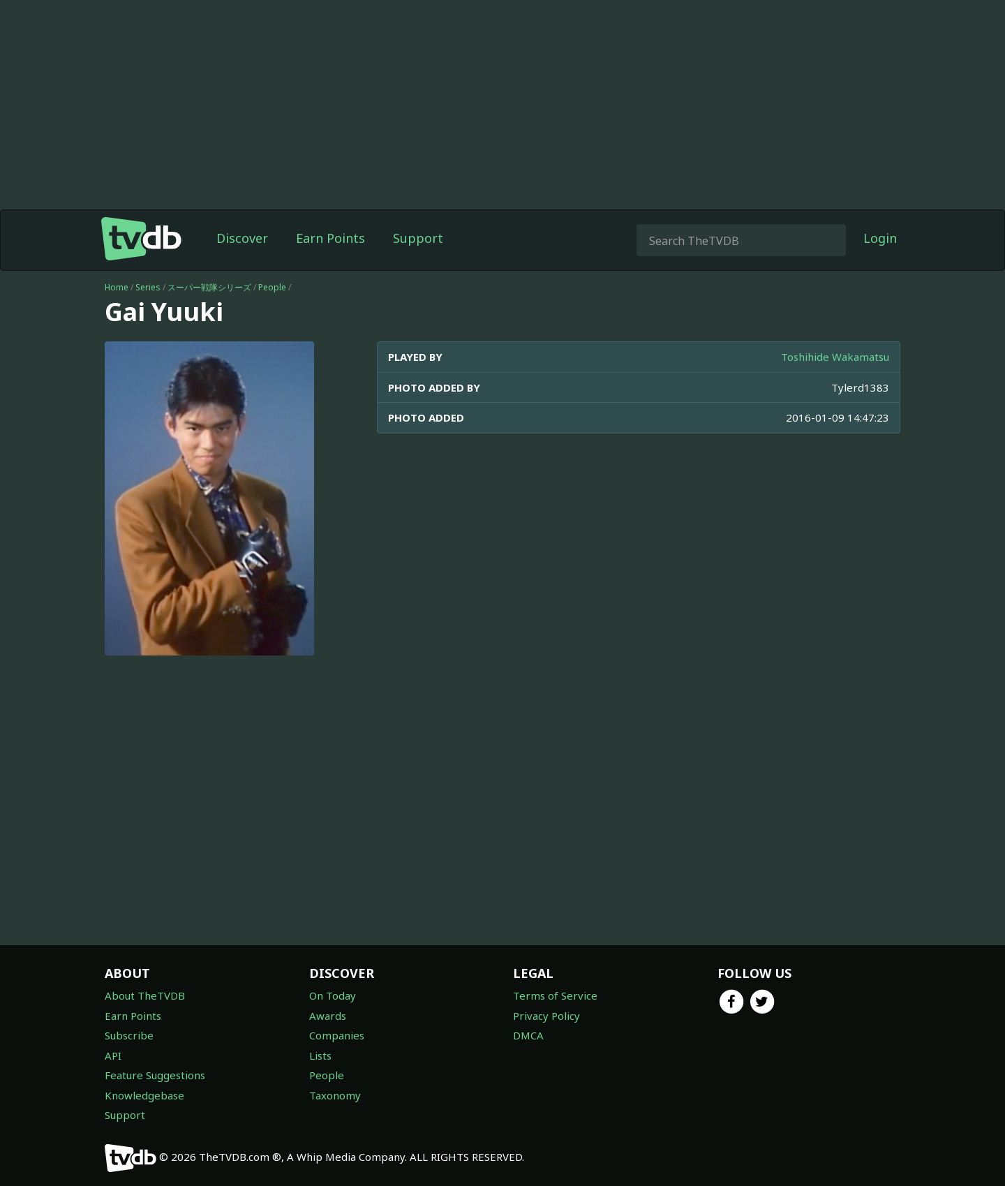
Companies (336, 1035)
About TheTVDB (145, 995)
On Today (332, 995)
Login (880, 238)
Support (418, 238)
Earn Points (330, 238)
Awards (327, 1016)
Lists (320, 1055)
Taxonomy (335, 1095)
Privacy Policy (546, 1016)
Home (116, 287)
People (272, 287)
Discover (242, 238)
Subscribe (129, 1035)
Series (148, 287)
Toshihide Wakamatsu (835, 357)
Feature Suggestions (155, 1075)
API (113, 1055)
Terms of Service (555, 995)
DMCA (528, 1035)
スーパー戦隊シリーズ (209, 287)
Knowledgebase (144, 1095)
